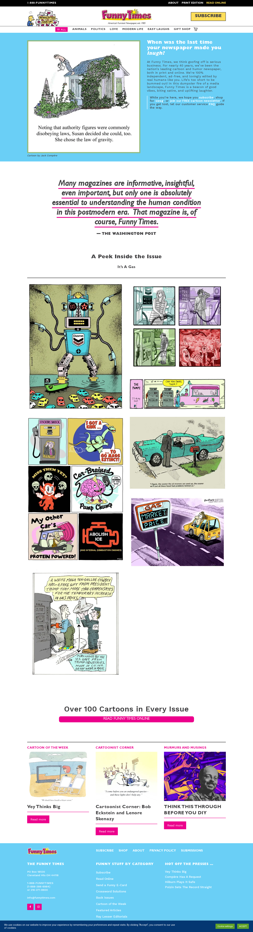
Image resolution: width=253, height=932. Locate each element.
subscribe (206, 97)
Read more (38, 819)
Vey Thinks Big (43, 807)
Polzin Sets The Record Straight (188, 887)
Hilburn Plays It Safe (180, 882)
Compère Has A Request (183, 877)
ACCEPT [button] (243, 926)
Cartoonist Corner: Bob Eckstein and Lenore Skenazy (123, 813)
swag (160, 100)
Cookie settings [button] (225, 926)
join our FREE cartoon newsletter (195, 100)
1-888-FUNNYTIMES (41, 3)
